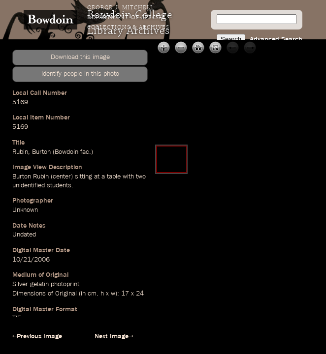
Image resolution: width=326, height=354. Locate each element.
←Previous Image (37, 336)
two (141, 176)
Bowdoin (66, 151)
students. (60, 185)
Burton (41, 151)
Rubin (20, 151)
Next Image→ (114, 336)
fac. (85, 151)
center (62, 176)
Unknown (25, 209)
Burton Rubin (30, 176)
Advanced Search (276, 39)
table (114, 176)
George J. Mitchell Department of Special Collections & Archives (128, 17)
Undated (24, 234)
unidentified (28, 185)
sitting (83, 176)
